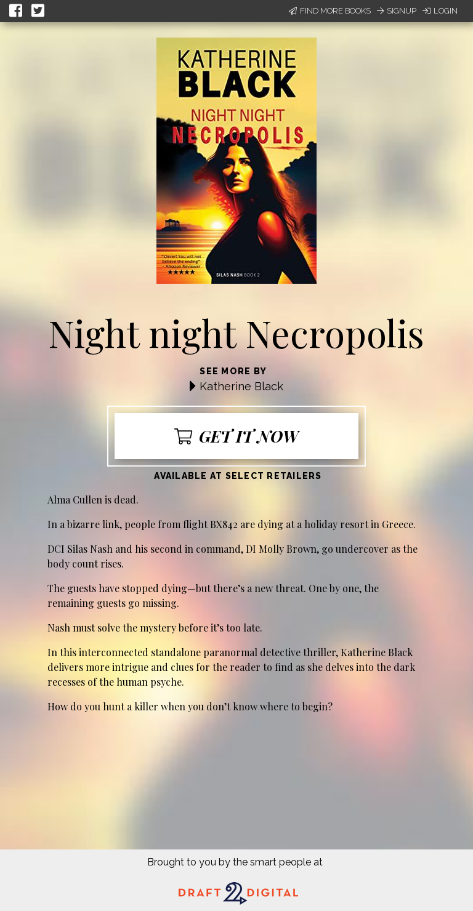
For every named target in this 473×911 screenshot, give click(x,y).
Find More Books (330, 10)
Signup (396, 10)
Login (440, 10)
